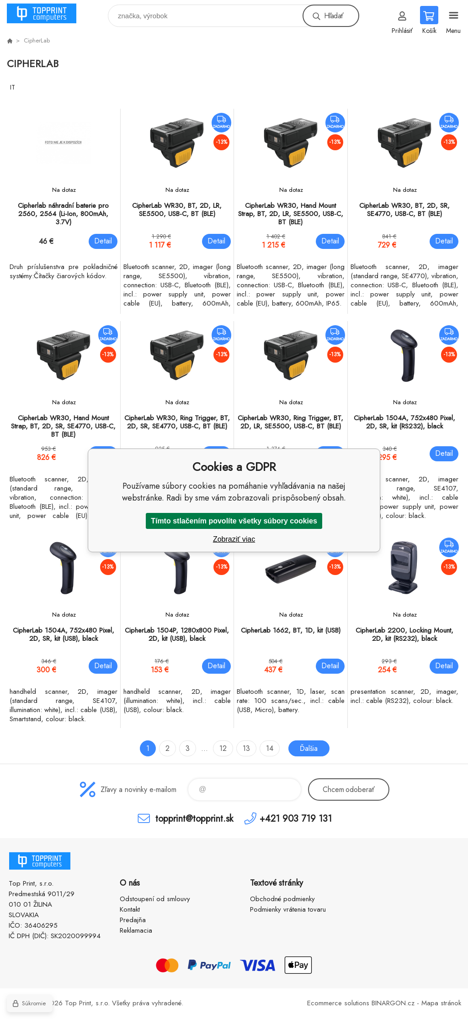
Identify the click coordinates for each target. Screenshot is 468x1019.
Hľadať (333, 16)
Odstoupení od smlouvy (155, 899)
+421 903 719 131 (296, 818)
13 (246, 748)
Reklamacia (136, 930)
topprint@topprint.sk (194, 818)
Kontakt (130, 909)
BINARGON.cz (393, 1003)
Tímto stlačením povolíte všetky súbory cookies (234, 521)
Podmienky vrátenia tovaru (288, 909)
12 (223, 748)
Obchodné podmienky (282, 899)
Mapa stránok (441, 1003)
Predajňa (133, 920)
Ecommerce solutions (338, 1003)
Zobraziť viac (234, 539)
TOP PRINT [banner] (47, 13)
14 (269, 748)
